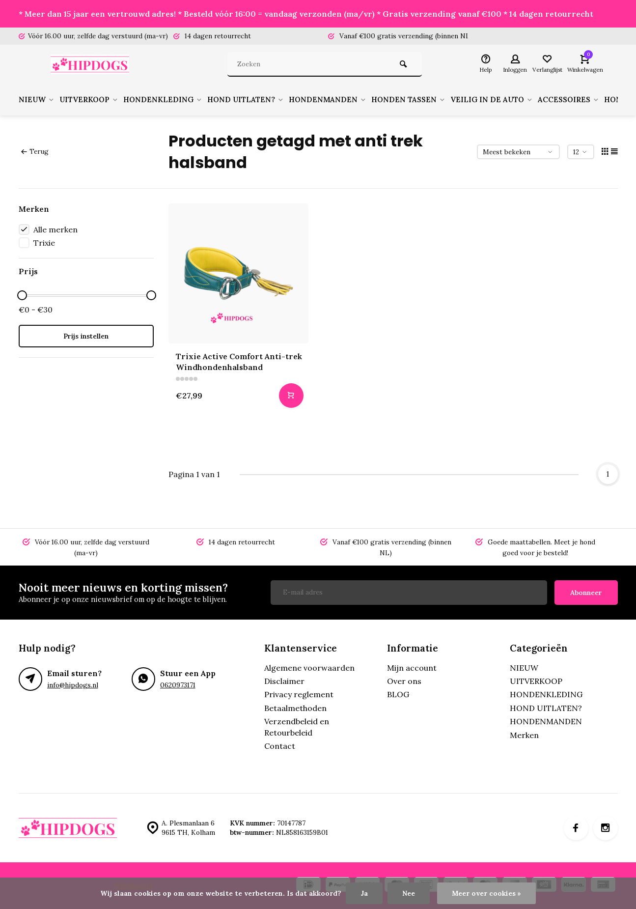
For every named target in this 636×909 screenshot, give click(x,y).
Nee (408, 893)
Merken (524, 735)
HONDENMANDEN (341, 100)
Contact (279, 746)
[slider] (22, 295)
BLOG (398, 694)
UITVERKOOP (93, 100)
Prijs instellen (86, 336)
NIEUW (37, 100)
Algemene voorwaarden (309, 668)
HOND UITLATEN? (257, 100)
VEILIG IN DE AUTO (510, 100)
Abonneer (586, 592)
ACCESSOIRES (590, 100)
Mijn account (412, 668)
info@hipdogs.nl (72, 685)
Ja (364, 893)
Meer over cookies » (486, 893)
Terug (35, 151)
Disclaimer (284, 681)
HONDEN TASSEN (424, 100)
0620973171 (177, 685)
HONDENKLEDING (171, 100)
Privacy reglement (298, 694)
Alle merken (55, 229)
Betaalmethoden (295, 708)
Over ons (404, 681)
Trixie (44, 243)
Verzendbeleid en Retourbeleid (296, 726)
